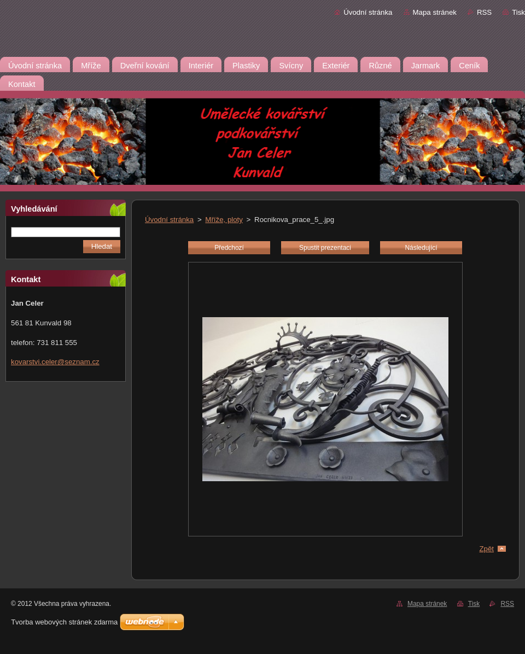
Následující (421, 248)
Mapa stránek (435, 12)
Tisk (518, 12)
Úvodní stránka (367, 12)
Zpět (486, 549)
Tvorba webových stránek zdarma (64, 622)
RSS (484, 12)
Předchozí (229, 248)
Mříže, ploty (224, 219)
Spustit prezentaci (325, 248)
